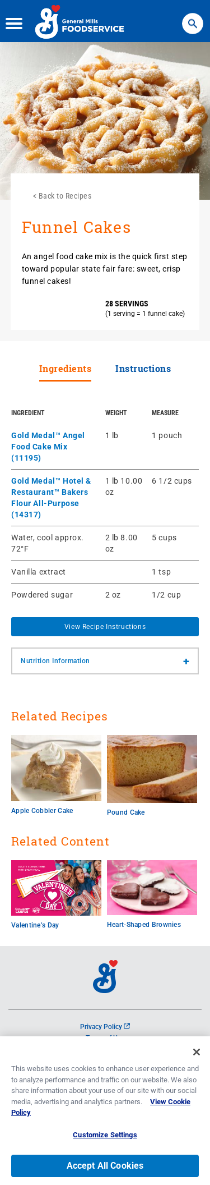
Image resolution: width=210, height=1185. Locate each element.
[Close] (196, 1056)
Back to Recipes (65, 195)
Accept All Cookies (105, 1170)
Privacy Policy (105, 1027)
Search (192, 17)
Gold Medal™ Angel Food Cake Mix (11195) (48, 446)
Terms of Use (105, 1038)
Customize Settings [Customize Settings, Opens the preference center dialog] (105, 1139)
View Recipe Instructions (105, 627)
